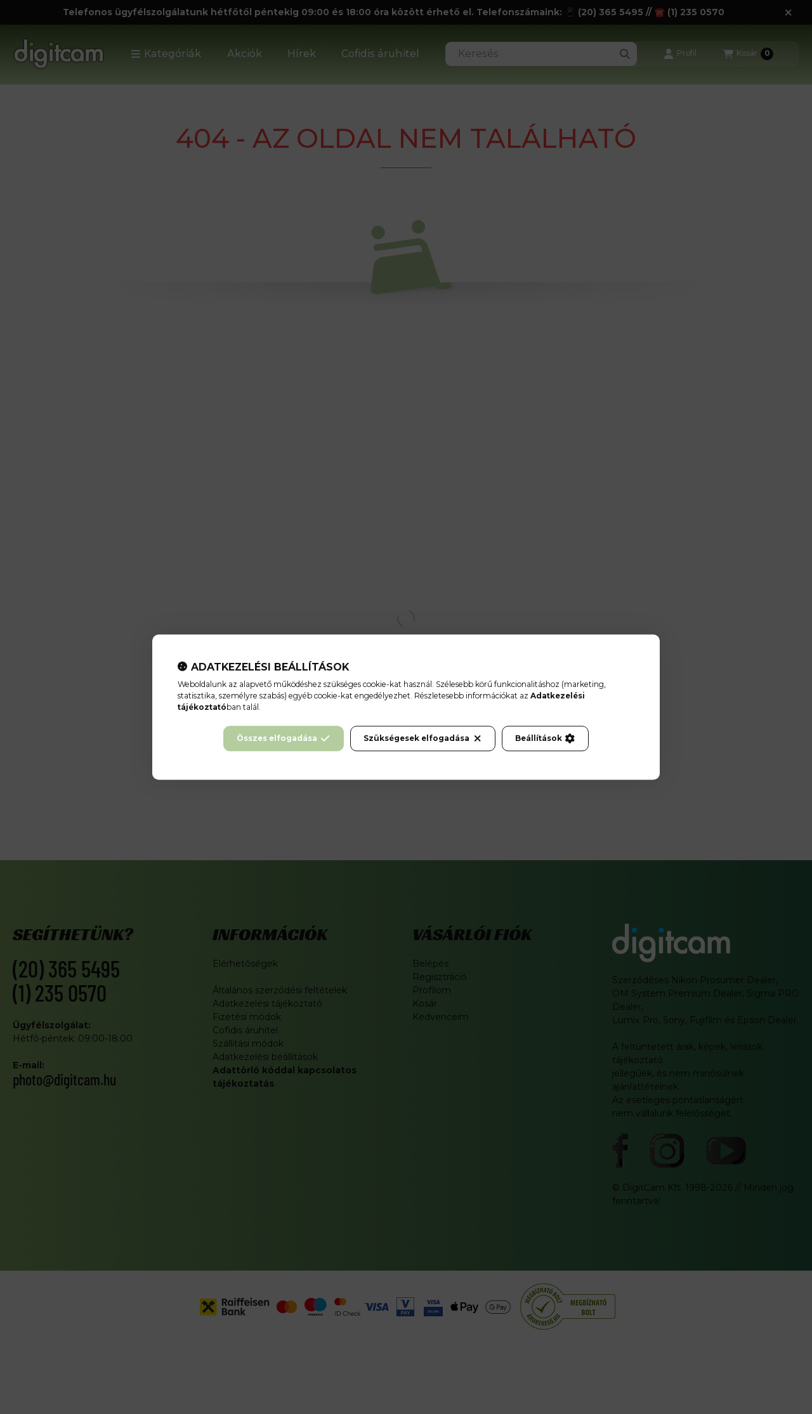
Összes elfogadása (283, 738)
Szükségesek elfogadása (422, 738)
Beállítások (545, 738)
